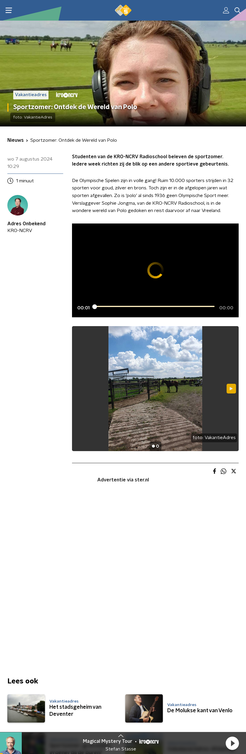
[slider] (154, 306)
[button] (232, 743)
